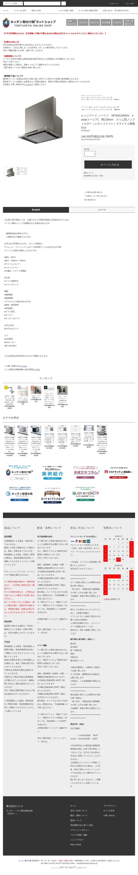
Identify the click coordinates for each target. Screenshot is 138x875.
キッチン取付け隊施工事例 (86, 10)
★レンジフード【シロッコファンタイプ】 (100, 97)
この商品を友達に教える (91, 192)
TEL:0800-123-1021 (121, 10)
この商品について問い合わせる (94, 196)
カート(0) (128, 4)
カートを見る (109, 810)
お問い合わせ (106, 10)
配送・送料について (78, 815)
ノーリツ (89, 95)
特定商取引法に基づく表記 (93, 176)
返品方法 (95, 22)
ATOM (78, 845)
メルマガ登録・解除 (64, 10)
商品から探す (34, 10)
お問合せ (117, 22)
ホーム (6, 10)
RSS (72, 845)
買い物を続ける (88, 200)
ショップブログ (77, 840)
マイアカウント (110, 806)
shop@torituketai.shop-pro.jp (87, 863)
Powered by (69, 868)
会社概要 (106, 22)
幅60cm (117, 99)
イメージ (102, 210)
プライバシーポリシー (79, 830)
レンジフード (98, 95)
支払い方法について (78, 810)
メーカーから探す (18, 10)
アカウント (112, 4)
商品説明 (36, 210)
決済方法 (83, 22)
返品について (89, 173)
